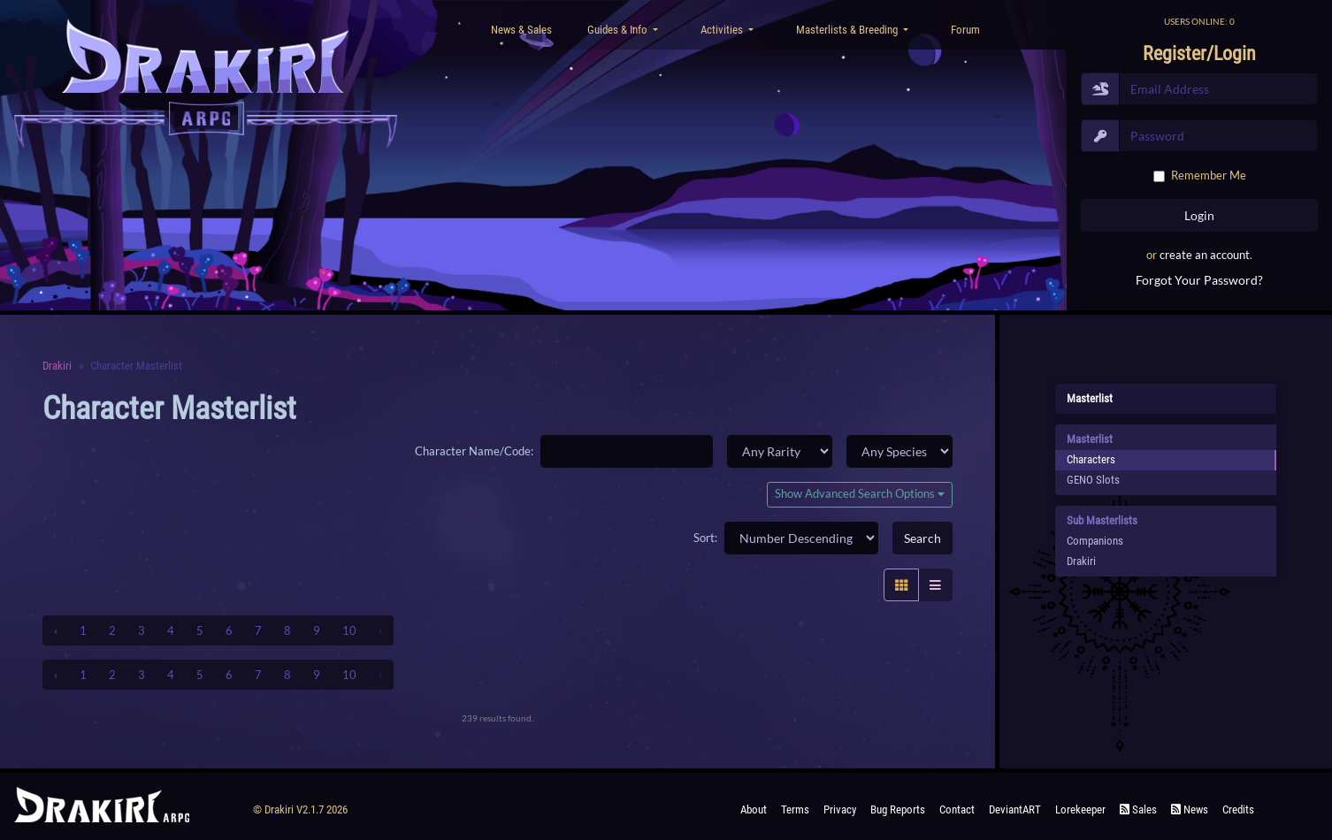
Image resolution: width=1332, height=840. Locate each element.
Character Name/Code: (474, 451)
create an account (1205, 255)
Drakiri (57, 365)
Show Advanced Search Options (860, 493)
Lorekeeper (1080, 809)
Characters (1091, 459)
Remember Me (1208, 175)
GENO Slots (1093, 479)
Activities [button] (723, 29)
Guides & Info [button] (618, 29)
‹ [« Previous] (55, 630)
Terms (795, 809)
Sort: (705, 538)
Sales (1138, 809)
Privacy (839, 809)
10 (349, 630)
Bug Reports (897, 809)
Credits (1238, 809)
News (1189, 809)
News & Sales (521, 29)
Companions (1095, 540)
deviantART (1015, 809)
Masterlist (1090, 398)
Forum (965, 29)
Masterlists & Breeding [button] (848, 29)
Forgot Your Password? (1199, 279)
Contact (957, 809)
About (753, 809)
